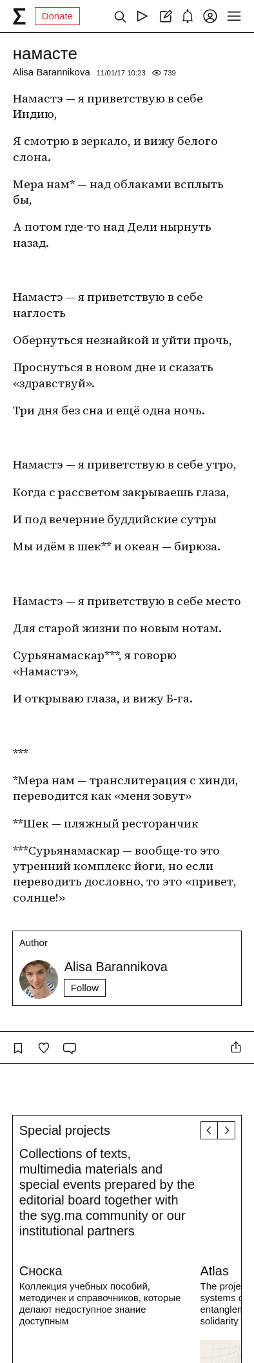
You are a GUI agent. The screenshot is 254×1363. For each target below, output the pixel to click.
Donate (57, 15)
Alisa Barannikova (51, 71)
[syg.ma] (19, 16)
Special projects (64, 1130)
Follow (85, 987)
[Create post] (164, 16)
